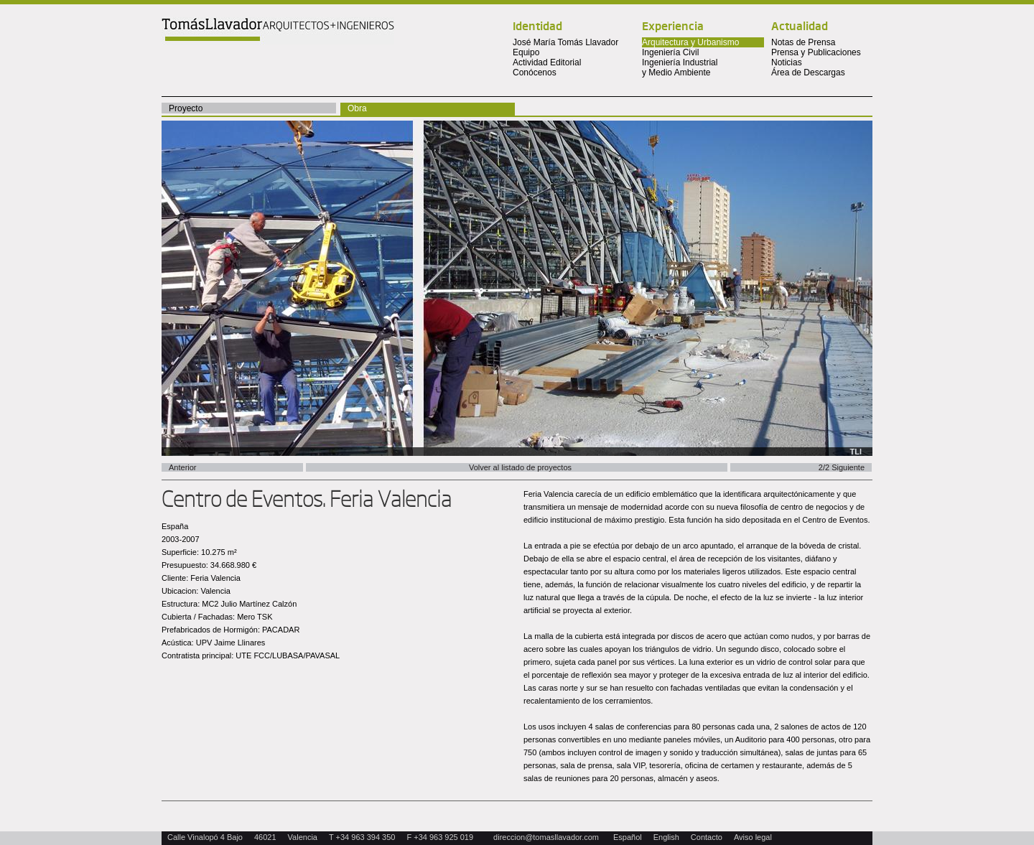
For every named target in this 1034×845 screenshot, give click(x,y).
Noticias (786, 62)
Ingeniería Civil (670, 52)
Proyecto (185, 108)
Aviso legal (753, 837)
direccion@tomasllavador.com (546, 837)
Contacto (706, 837)
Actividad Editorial (547, 62)
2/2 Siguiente (842, 467)
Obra (357, 108)
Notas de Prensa (803, 42)
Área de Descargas (808, 72)
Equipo (526, 52)
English (666, 837)
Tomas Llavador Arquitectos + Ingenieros (278, 31)
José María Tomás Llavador (565, 42)
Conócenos (534, 72)
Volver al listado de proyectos (520, 467)
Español (627, 837)
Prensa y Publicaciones (816, 52)
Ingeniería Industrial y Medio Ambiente (679, 67)
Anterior (183, 467)
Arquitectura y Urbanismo (690, 42)
